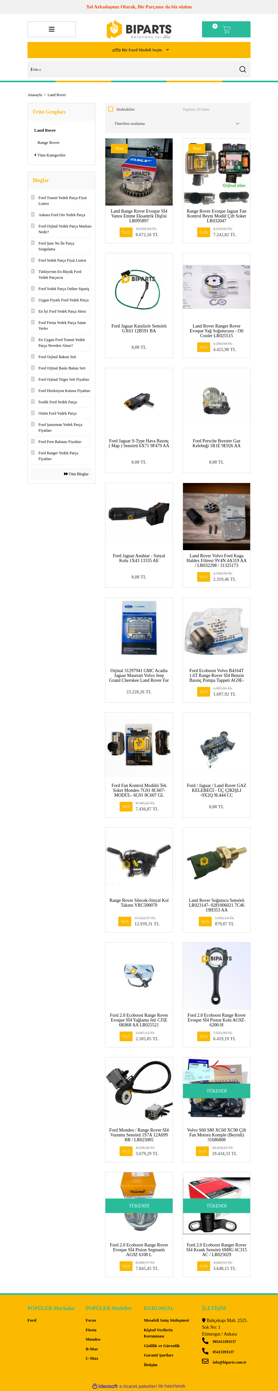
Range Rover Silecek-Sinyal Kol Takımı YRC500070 (138, 903)
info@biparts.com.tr (224, 1362)
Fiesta (91, 1329)
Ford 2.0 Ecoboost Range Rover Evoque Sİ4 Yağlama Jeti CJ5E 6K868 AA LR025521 (139, 1020)
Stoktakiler (125, 109)
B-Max (92, 1348)
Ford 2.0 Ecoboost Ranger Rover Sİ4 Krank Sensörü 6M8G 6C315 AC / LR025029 (216, 1250)
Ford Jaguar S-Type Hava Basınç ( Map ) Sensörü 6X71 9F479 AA (139, 443)
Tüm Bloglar (76, 474)
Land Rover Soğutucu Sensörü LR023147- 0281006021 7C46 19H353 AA (216, 905)
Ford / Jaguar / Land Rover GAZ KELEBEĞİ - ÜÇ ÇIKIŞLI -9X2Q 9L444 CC (216, 790)
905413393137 (219, 1341)
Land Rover (57, 95)
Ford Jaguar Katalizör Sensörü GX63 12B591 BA (139, 328)
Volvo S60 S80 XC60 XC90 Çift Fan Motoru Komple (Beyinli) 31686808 (216, 1135)
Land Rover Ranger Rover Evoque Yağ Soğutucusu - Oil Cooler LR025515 (216, 331)
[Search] (139, 69)
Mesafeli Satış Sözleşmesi (166, 1320)
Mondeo (93, 1339)
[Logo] (139, 29)
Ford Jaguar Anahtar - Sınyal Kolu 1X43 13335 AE (139, 558)
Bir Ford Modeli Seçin (137, 50)
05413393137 (218, 1352)
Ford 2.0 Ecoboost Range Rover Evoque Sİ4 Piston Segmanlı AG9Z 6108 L (139, 1250)
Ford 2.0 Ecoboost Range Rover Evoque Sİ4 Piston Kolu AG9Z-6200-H (216, 1020)
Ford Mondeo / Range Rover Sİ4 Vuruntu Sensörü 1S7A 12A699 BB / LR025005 (139, 1135)
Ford (31, 1320)
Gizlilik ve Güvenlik (162, 1345)
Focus (91, 1320)
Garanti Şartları (158, 1355)
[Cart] (226, 29)
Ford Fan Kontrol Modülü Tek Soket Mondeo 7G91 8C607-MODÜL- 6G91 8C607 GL (139, 790)
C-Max (92, 1358)
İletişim (150, 1364)
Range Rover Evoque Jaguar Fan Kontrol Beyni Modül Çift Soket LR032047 (216, 216)
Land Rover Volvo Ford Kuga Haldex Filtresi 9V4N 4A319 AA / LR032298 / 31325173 (217, 560)
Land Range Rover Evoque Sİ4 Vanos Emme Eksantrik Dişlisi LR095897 (139, 216)
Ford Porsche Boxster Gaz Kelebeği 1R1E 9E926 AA (217, 443)
